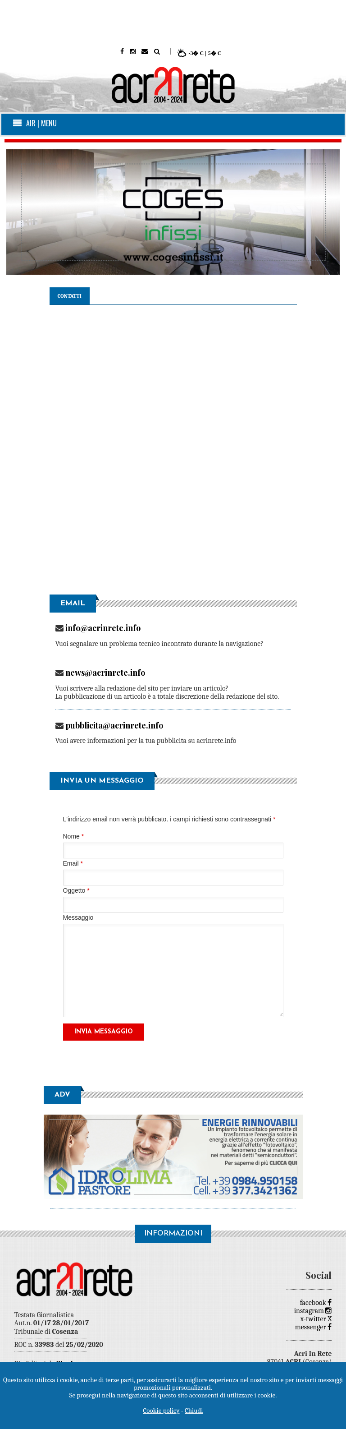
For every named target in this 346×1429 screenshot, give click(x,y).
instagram (313, 1311)
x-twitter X (316, 1319)
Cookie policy (161, 1410)
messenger (313, 1327)
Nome (73, 836)
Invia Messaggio (103, 1031)
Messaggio (78, 917)
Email (73, 863)
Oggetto (76, 890)
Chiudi (194, 1410)
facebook (316, 1303)
